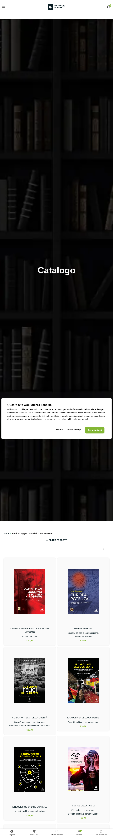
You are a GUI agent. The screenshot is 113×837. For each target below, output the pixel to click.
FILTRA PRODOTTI (58, 540)
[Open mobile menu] (4, 7)
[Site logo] (56, 6)
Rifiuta (60, 430)
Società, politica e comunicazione (83, 633)
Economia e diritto (29, 636)
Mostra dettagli (73, 430)
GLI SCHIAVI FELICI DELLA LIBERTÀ (29, 718)
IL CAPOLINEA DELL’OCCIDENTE (83, 718)
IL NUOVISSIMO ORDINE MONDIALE (29, 807)
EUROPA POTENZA (83, 628)
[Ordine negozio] (104, 549)
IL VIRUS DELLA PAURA (83, 806)
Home (6, 533)
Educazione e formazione (38, 725)
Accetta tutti (94, 430)
